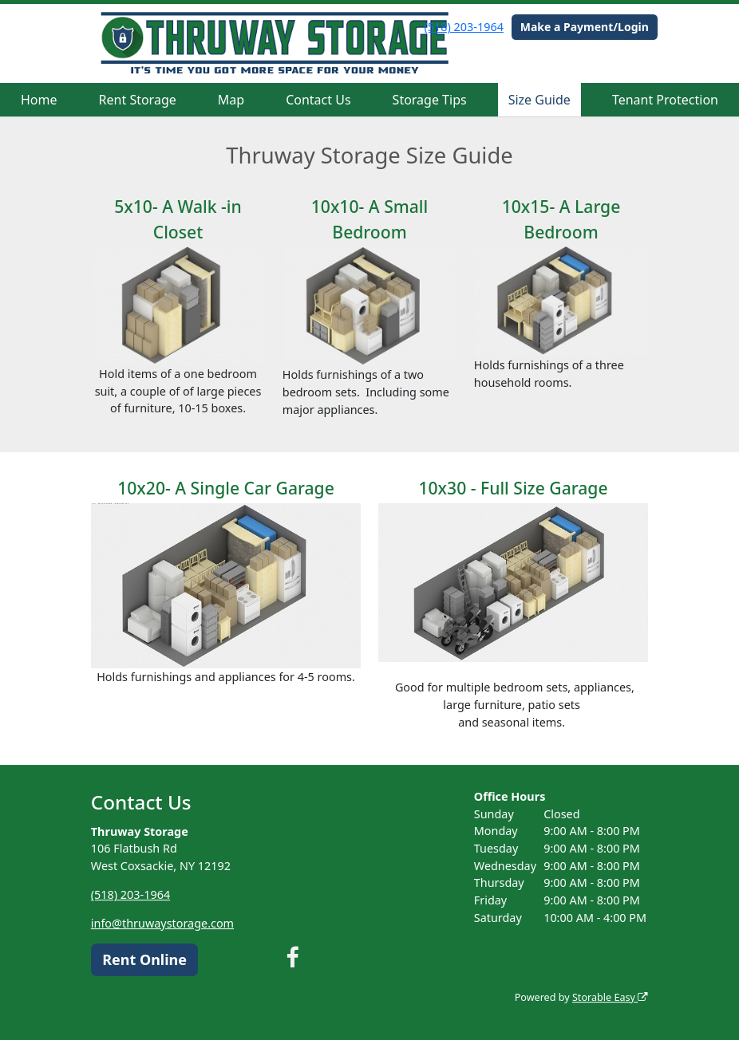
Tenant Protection (665, 99)
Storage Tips (430, 99)
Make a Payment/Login (584, 26)
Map (231, 99)
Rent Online (144, 959)
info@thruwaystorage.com (162, 923)
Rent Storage (137, 99)
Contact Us (318, 99)
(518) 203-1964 (464, 26)
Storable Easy (610, 997)
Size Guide (539, 99)
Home (39, 99)
